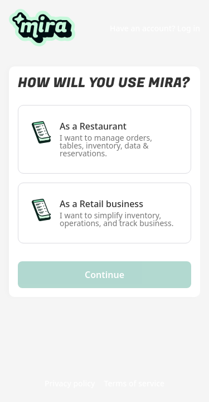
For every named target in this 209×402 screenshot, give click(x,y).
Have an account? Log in (155, 28)
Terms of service (134, 384)
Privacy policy (70, 384)
